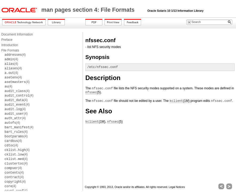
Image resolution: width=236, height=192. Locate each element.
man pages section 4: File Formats (88, 10)
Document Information (17, 34)
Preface (6, 40)
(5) (93, 92)
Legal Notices (177, 187)
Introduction (9, 45)
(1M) (180, 101)
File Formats (10, 50)
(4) (15, 55)
